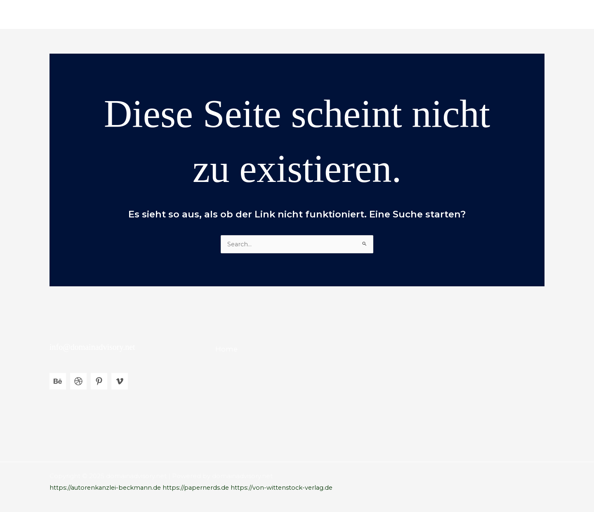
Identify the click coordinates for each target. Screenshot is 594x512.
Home (528, 14)
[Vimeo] (119, 381)
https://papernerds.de (200, 488)
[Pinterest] (99, 381)
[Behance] (58, 381)
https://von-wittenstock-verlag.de (288, 488)
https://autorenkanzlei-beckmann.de (107, 488)
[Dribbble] (78, 381)
